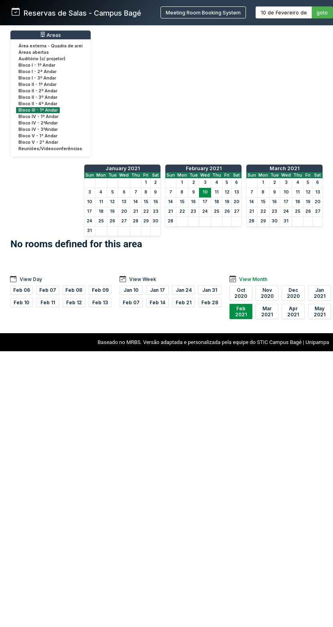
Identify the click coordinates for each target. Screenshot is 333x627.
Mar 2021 (267, 311)
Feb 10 (21, 302)
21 (135, 211)
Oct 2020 (240, 293)
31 (89, 230)
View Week (142, 279)
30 (155, 221)
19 (112, 211)
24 (89, 221)
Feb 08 (73, 290)
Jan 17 (157, 290)
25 (101, 221)
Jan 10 (131, 290)
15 (146, 201)
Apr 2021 (293, 311)
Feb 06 (21, 290)
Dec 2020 (293, 293)
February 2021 (203, 168)
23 (155, 211)
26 (112, 221)
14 (135, 201)
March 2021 (284, 168)
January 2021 (123, 168)
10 (89, 201)
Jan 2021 (319, 293)
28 (135, 221)
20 (124, 211)
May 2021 (319, 311)
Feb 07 (47, 290)
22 (146, 211)
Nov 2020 (267, 293)
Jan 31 (209, 290)
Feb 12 (74, 302)
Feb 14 (157, 302)
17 (89, 211)
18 (101, 211)
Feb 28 (209, 302)
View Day (31, 279)
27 (124, 221)
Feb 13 (100, 302)
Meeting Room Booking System (203, 13)
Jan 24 (184, 290)
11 (101, 201)
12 (112, 201)
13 (124, 201)
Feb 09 (100, 290)
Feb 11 (48, 302)
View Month (253, 279)
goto (322, 13)
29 (146, 221)
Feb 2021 (241, 311)
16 (155, 201)
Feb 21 (183, 302)
